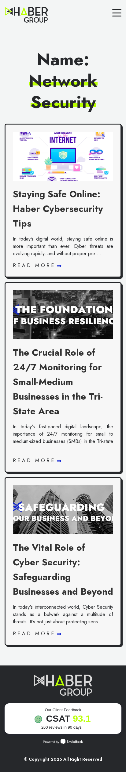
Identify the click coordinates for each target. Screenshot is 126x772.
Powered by (63, 742)
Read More (37, 265)
